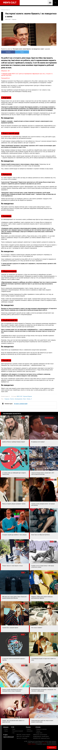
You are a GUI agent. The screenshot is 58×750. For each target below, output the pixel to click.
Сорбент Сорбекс (31, 744)
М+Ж (12, 727)
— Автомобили (29, 731)
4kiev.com (22, 738)
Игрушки (28, 727)
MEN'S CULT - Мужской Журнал (24, 396)
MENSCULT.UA (40, 734)
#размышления (18, 399)
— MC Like (5, 729)
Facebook (8, 52)
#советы (12, 399)
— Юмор (13, 729)
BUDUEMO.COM (41, 738)
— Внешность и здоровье (41, 729)
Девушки (5, 727)
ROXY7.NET (23, 734)
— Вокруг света (38, 732)
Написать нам (52, 747)
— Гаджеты (28, 729)
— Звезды (5, 731)
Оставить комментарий (20, 403)
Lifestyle (37, 727)
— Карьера (37, 731)
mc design (44, 742)
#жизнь (28, 399)
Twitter (22, 52)
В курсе (5, 734)
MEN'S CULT (23, 736)
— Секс (12, 732)
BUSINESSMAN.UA (41, 736)
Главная (3, 9)
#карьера (7, 399)
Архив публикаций (8, 737)
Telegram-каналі (6, 73)
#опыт (24, 399)
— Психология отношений (17, 731)
